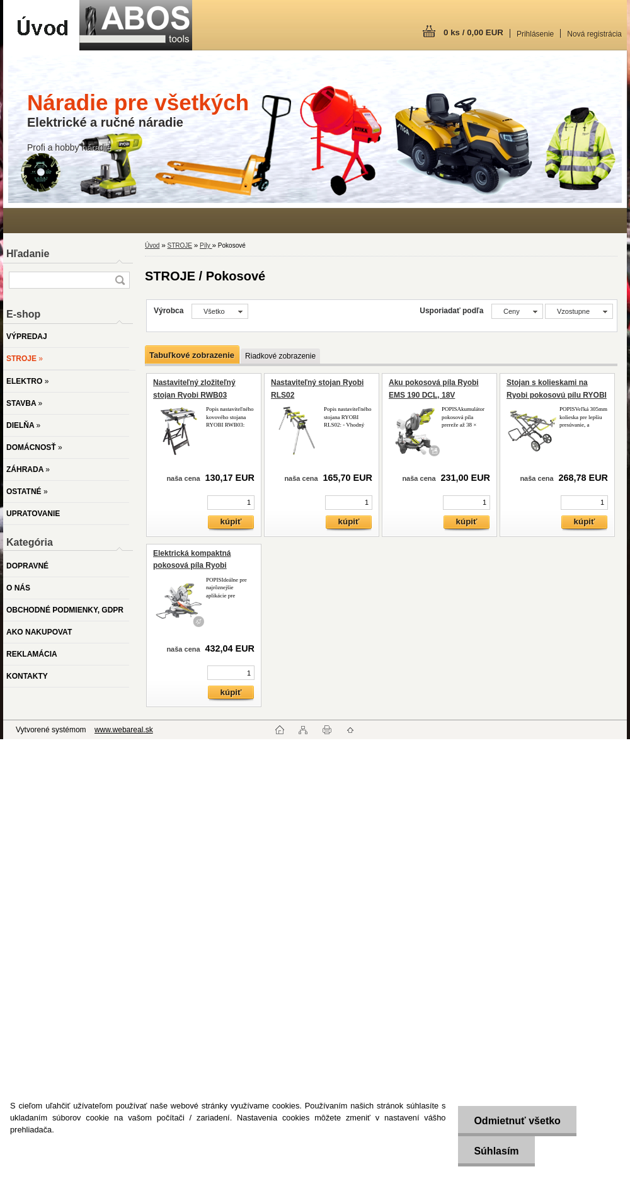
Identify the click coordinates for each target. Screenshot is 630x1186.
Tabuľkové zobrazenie (191, 355)
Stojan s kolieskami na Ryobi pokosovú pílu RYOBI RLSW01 (557, 395)
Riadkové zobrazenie (280, 356)
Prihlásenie (535, 34)
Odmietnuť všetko (517, 1120)
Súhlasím (496, 1151)
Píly (206, 245)
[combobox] (517, 311)
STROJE (179, 245)
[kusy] (231, 502)
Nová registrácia (594, 34)
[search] (119, 280)
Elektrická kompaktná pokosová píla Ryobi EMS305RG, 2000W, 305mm (202, 565)
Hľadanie (27, 253)
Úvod (152, 245)
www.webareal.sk (123, 729)
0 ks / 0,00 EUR (473, 32)
